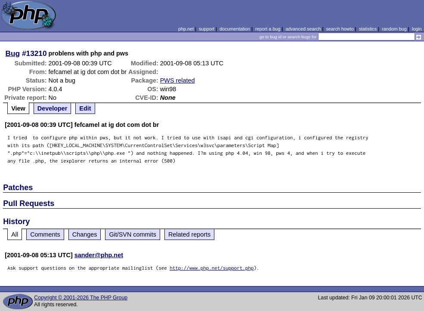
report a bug (267, 28)
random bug (394, 28)
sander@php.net (98, 255)
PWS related (177, 80)
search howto (339, 28)
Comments (45, 234)
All (14, 234)
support (206, 28)
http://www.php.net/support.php (212, 268)
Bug (13, 53)
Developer (52, 108)
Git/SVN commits (132, 234)
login (417, 28)
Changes (84, 234)
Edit (85, 108)
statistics (368, 28)
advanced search (303, 28)
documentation (235, 28)
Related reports (189, 234)
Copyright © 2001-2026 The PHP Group (80, 298)
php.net (186, 28)
